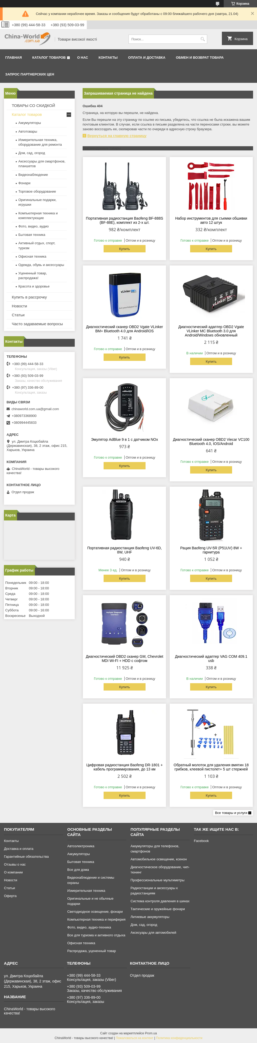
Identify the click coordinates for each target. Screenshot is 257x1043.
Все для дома (78, 870)
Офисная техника (32, 256)
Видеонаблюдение (33, 175)
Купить (124, 249)
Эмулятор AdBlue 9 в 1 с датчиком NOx (124, 439)
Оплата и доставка (146, 57)
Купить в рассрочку (29, 297)
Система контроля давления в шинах (160, 901)
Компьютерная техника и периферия (96, 919)
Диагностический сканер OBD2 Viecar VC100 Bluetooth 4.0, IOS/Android (211, 441)
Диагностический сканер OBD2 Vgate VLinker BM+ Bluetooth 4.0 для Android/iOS (124, 329)
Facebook (201, 841)
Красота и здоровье (34, 286)
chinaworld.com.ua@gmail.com (35, 409)
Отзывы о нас (15, 864)
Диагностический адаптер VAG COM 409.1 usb (211, 658)
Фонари (24, 183)
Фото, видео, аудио (33, 226)
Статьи (18, 315)
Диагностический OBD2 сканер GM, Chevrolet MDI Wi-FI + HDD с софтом (124, 658)
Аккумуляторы (29, 123)
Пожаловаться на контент (134, 1038)
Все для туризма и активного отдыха (96, 935)
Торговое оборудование (37, 191)
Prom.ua (151, 1033)
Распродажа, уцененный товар (91, 951)
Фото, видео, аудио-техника (89, 927)
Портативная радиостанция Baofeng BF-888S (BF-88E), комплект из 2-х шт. (124, 220)
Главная (13, 57)
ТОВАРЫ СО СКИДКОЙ (33, 105)
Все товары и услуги (231, 813)
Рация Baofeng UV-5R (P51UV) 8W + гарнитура (211, 550)
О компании (13, 872)
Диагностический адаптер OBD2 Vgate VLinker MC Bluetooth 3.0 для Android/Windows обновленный (211, 331)
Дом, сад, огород (31, 153)
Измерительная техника (86, 891)
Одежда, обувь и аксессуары (41, 265)
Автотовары (27, 131)
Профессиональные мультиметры (157, 880)
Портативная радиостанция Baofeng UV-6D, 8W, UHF (124, 550)
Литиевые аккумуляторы (150, 917)
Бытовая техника (31, 235)
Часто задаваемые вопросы (37, 324)
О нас (82, 57)
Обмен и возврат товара (200, 57)
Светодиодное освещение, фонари (95, 912)
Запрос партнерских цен (29, 74)
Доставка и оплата (18, 849)
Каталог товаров (49, 57)
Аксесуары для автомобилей (153, 933)
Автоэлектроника (80, 846)
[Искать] (202, 39)
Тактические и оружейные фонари (158, 909)
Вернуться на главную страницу (117, 136)
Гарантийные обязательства (26, 857)
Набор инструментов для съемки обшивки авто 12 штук (211, 220)
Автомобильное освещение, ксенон (159, 859)
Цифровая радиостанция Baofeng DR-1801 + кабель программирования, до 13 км (124, 767)
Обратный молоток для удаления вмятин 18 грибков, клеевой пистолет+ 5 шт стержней (211, 767)
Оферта (10, 896)
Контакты (108, 57)
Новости (19, 306)
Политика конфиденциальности (179, 1038)
